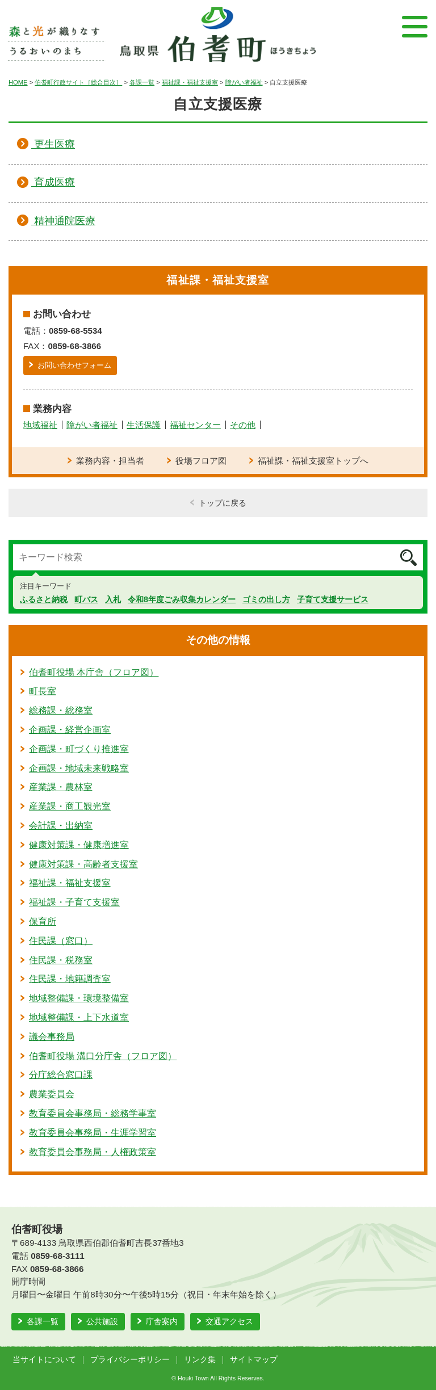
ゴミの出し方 (266, 599)
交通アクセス (229, 1321)
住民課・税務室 (61, 960)
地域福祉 (40, 425)
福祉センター (195, 425)
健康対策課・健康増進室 (79, 845)
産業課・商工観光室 (70, 806)
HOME (18, 82)
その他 (242, 425)
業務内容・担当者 (110, 460)
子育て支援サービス (332, 599)
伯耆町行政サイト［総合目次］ (78, 82)
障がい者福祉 (244, 82)
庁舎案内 (162, 1321)
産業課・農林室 (61, 787)
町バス (86, 599)
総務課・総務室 (61, 710)
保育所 (42, 921)
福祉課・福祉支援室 (190, 82)
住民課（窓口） (61, 941)
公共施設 (102, 1321)
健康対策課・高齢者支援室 (83, 864)
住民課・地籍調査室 (70, 979)
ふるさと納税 (44, 599)
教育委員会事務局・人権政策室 (92, 1152)
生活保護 (144, 425)
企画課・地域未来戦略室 (79, 768)
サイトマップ (254, 1359)
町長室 (42, 691)
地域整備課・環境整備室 (79, 998)
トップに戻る (222, 502)
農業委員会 (51, 1094)
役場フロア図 (201, 460)
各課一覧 (141, 82)
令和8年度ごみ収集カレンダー (182, 599)
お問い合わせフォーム (74, 365)
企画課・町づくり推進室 (79, 749)
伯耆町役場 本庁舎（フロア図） (93, 672)
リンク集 (200, 1359)
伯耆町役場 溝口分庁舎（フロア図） (103, 1056)
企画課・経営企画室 (70, 729)
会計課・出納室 (61, 825)
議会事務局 (51, 1037)
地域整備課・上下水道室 (79, 1017)
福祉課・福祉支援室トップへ (313, 460)
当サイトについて (44, 1359)
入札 (113, 599)
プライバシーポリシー (130, 1359)
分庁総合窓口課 (61, 1075)
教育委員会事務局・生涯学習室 (92, 1132)
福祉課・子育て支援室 (74, 902)
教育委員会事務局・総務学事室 (92, 1113)
